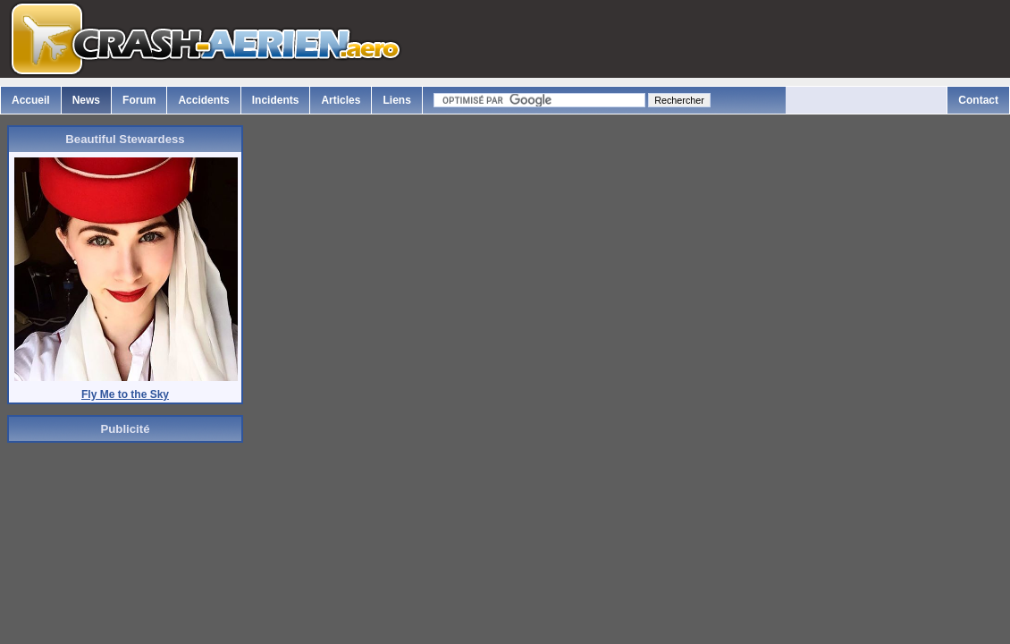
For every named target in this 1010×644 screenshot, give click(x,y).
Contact (978, 100)
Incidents (275, 100)
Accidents (203, 100)
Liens (396, 100)
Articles (340, 100)
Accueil (31, 100)
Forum (139, 100)
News (86, 100)
